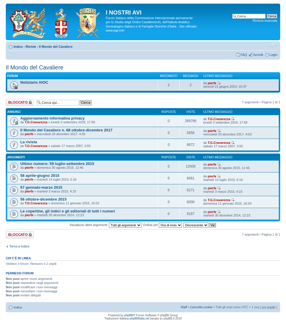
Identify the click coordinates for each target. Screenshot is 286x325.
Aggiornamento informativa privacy (52, 118)
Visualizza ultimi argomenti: (105, 225)
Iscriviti (258, 54)
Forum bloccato (20, 102)
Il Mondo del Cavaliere (55, 46)
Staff (184, 307)
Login (273, 54)
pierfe (212, 83)
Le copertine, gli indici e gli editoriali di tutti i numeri (67, 211)
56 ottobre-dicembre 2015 (43, 199)
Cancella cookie (201, 307)
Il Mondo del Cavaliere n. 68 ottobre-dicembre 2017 (66, 130)
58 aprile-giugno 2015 (39, 175)
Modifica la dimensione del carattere (273, 45)
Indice (18, 46)
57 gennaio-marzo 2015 (41, 187)
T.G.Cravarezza (36, 122)
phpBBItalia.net (139, 318)
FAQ (244, 54)
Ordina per (162, 225)
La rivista (28, 142)
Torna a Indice (19, 246)
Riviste (31, 46)
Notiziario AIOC (34, 82)
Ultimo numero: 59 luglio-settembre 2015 (57, 163)
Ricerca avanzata (265, 20)
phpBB (128, 315)
